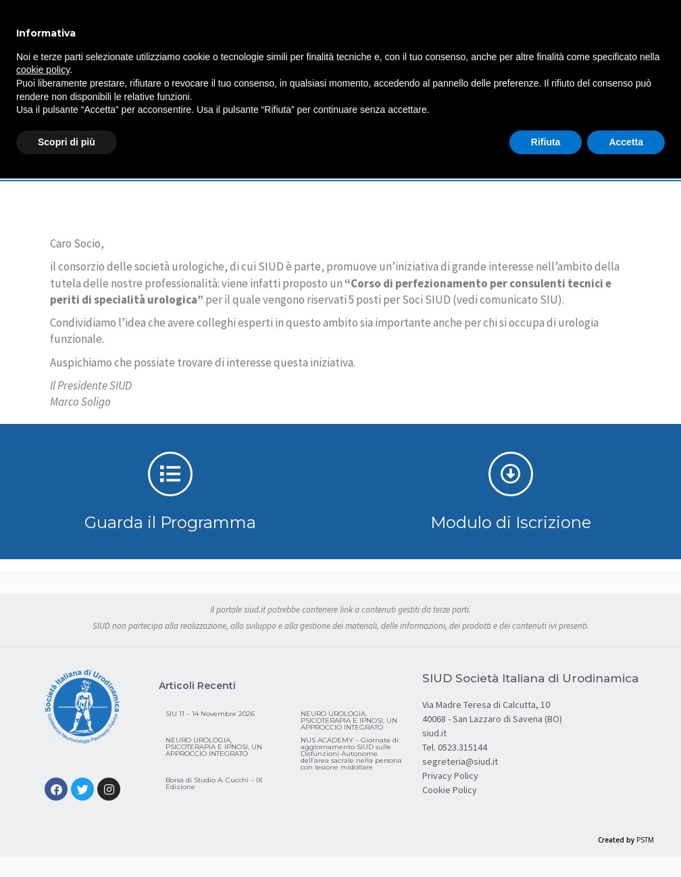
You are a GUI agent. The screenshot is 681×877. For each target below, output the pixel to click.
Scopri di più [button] (66, 142)
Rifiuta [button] (546, 142)
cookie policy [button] (43, 69)
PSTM (645, 840)
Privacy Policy (450, 775)
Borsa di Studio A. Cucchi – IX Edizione (214, 783)
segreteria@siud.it (460, 761)
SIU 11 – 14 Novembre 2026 (210, 713)
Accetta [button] (626, 142)
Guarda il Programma (170, 522)
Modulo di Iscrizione (510, 522)
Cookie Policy (449, 790)
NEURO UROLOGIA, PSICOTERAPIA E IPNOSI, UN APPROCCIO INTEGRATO (349, 720)
